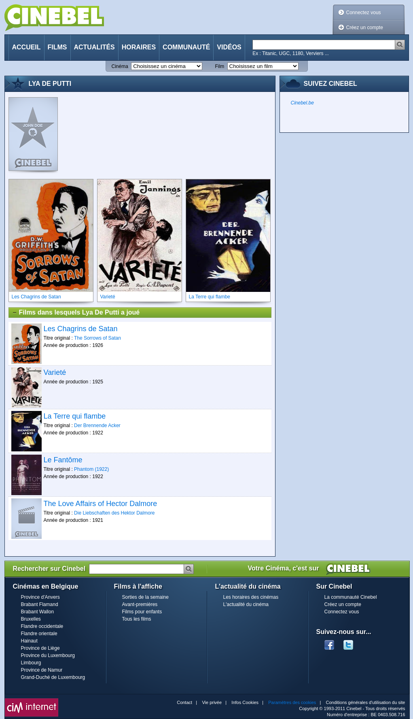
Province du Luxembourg (48, 655)
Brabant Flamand (39, 604)
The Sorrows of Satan (97, 338)
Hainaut (29, 641)
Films (57, 47)
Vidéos (229, 47)
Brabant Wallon (37, 612)
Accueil (26, 47)
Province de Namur (42, 670)
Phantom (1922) (91, 469)
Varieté (55, 372)
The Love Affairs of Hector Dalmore (100, 504)
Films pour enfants (142, 612)
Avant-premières (140, 604)
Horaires (139, 47)
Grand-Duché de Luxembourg (53, 677)
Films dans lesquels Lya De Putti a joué (76, 312)
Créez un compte (364, 27)
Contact (184, 702)
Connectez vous (363, 12)
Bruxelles (31, 619)
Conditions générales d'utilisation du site (365, 702)
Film (220, 66)
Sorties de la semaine (145, 597)
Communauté (186, 47)
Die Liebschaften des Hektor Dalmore (114, 513)
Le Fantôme (63, 460)
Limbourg (31, 663)
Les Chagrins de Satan (81, 329)
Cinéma (120, 66)
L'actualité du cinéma (246, 604)
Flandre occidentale (42, 626)
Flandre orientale (39, 633)
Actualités (94, 47)
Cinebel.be (302, 103)
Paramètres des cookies (292, 702)
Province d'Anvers (40, 597)
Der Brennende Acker (97, 425)
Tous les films (136, 619)
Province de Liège (40, 648)
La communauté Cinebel (350, 597)
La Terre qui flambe (75, 416)
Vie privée (212, 702)
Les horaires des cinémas (251, 597)
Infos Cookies (244, 702)
